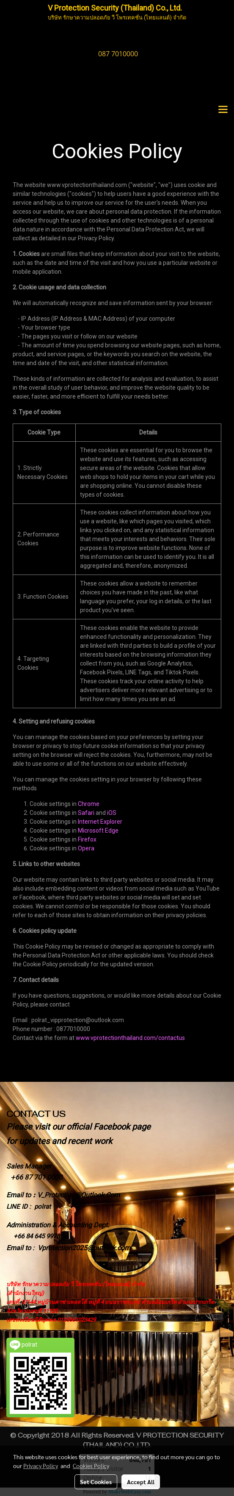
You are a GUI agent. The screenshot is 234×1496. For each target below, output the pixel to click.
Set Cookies (96, 1481)
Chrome (88, 803)
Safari (86, 812)
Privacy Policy (40, 1465)
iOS (111, 812)
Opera (86, 848)
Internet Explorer (100, 821)
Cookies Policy (91, 1465)
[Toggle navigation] (223, 110)
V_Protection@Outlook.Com (78, 1195)
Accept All (140, 1481)
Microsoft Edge (98, 830)
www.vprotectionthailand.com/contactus (130, 1037)
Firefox (87, 839)
